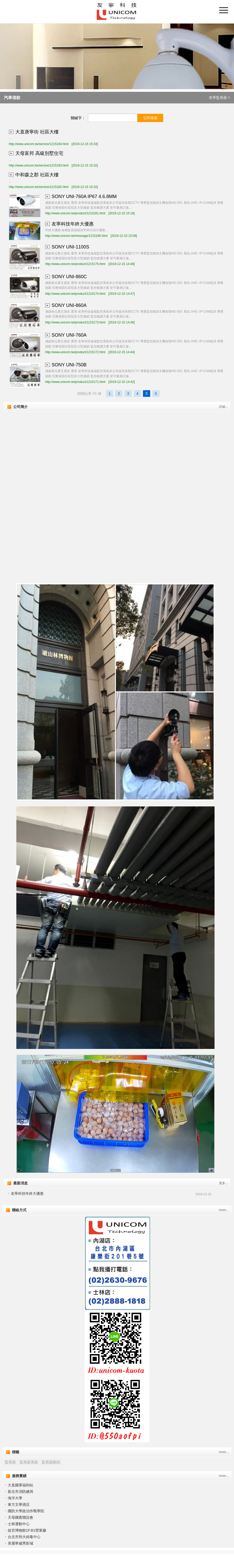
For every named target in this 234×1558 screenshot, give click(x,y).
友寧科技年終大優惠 (73, 223)
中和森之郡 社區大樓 (37, 174)
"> (117, 455)
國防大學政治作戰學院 (26, 1511)
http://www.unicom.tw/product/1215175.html (75, 264)
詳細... (223, 407)
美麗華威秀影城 (20, 1543)
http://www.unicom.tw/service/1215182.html (38, 187)
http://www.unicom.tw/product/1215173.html (75, 322)
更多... (223, 1183)
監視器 (10, 1462)
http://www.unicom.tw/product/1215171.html (75, 382)
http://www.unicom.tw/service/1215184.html (38, 144)
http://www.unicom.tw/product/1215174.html (75, 294)
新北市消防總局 (20, 1491)
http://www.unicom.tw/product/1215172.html (75, 352)
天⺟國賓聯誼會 (20, 1517)
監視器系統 (29, 1462)
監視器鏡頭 (51, 1462)
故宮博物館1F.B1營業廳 (27, 1530)
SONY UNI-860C (69, 276)
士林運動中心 (19, 1524)
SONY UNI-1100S (70, 246)
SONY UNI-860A (69, 305)
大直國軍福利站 (20, 1485)
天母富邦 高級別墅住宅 (39, 153)
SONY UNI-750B (69, 364)
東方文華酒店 (19, 1504)
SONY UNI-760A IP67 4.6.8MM (84, 196)
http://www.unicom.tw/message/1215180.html (76, 236)
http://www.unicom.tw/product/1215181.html (75, 213)
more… (224, 1210)
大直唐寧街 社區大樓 (37, 131)
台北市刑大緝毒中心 (24, 1537)
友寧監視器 (218, 97)
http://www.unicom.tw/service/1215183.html (38, 165)
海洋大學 (15, 1498)
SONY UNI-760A (69, 335)
